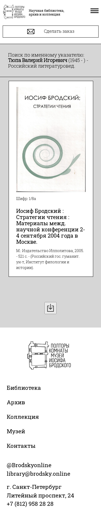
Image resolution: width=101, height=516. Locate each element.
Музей (16, 431)
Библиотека (24, 387)
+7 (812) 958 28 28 (30, 503)
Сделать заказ (50, 31)
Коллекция (23, 416)
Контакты (21, 445)
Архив (16, 402)
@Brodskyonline (29, 465)
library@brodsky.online (38, 473)
